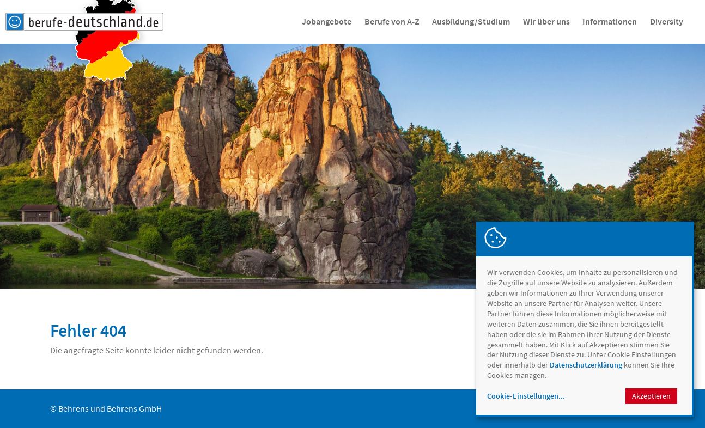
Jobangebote (326, 21)
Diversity (666, 21)
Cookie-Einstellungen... (526, 396)
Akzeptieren (651, 396)
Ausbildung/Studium (471, 21)
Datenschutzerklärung (586, 365)
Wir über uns (546, 21)
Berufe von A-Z (392, 21)
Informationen (609, 21)
